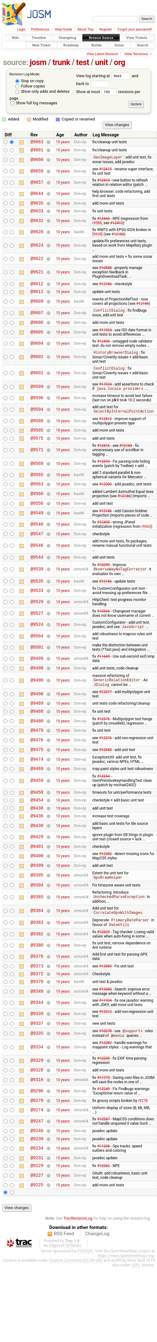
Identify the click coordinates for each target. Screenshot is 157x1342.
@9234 (37, 1186)
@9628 (37, 236)
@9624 (37, 249)
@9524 (37, 640)
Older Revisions (136, 54)
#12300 (105, 495)
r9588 (97, 227)
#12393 (103, 472)
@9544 (37, 571)
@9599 (37, 395)
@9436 (37, 841)
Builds (97, 45)
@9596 (37, 406)
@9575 (37, 448)
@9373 (37, 996)
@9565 (37, 485)
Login (21, 29)
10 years (63, 142)
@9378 (37, 986)
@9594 (37, 418)
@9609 (37, 307)
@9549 (37, 525)
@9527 (37, 628)
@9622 (37, 263)
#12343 (105, 770)
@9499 (37, 674)
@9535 (37, 596)
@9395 (37, 903)
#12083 (105, 996)
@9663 (37, 142)
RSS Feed (64, 1274)
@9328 (37, 1105)
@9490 (37, 711)
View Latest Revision (102, 54)
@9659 (37, 173)
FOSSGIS (85, 1291)
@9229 (37, 1205)
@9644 (37, 196)
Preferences (40, 29)
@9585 (37, 439)
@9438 (37, 832)
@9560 (37, 505)
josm (38, 62)
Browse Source (101, 38)
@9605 (37, 339)
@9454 (37, 823)
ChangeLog (97, 1274)
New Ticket (41, 45)
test (82, 62)
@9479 (37, 750)
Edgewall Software (65, 1286)
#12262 (103, 1205)
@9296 (37, 1126)
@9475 (37, 770)
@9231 (37, 1196)
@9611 (37, 297)
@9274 (37, 1146)
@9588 (37, 429)
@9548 (37, 536)
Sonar (119, 45)
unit (101, 62)
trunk (61, 62)
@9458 (37, 815)
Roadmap (71, 45)
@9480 (37, 740)
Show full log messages (33, 103)
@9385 (37, 926)
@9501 (37, 663)
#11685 (103, 672)
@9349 (37, 1024)
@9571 (37, 460)
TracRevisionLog (78, 1259)
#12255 (103, 1092)
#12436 (103, 348)
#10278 (105, 1065)
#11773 (103, 1113)
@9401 (37, 873)
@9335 (37, 1067)
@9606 (37, 329)
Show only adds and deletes (42, 91)
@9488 (37, 730)
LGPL (135, 1305)
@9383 (37, 952)
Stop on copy (29, 80)
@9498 (37, 684)
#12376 (103, 738)
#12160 (125, 456)
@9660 (37, 162)
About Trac (86, 29)
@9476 (37, 760)
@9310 (37, 1115)
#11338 (103, 1184)
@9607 (37, 319)
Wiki (15, 38)
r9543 (146, 538)
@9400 (37, 883)
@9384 (37, 940)
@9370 (37, 1014)
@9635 (37, 206)
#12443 (103, 222)
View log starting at (104, 75)
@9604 (37, 350)
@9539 (37, 583)
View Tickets (136, 38)
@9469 (37, 790)
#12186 (118, 238)
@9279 (37, 1136)
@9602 (37, 364)
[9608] (97, 238)
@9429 (37, 862)
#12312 (105, 1044)
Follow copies (30, 86)
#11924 (105, 337)
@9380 (37, 975)
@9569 (37, 474)
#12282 (105, 880)
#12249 (103, 1124)
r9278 (143, 1136)
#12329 (103, 962)
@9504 (37, 651)
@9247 (37, 1157)
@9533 (37, 606)
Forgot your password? (134, 29)
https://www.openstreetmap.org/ (126, 1296)
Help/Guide (63, 29)
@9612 (37, 288)
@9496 (37, 697)
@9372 (37, 1005)
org (119, 62)
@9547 (37, 547)
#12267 (103, 1155)
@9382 (37, 964)
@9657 (37, 184)
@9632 (37, 225)
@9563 (37, 495)
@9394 (37, 913)
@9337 (37, 1057)
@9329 (37, 1095)
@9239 (37, 1176)
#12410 (105, 171)
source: (15, 62)
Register (105, 29)
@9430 (37, 851)
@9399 (37, 892)
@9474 (37, 780)
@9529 (37, 617)
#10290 (103, 579)
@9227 (37, 1215)
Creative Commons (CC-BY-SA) (75, 1301)
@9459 (37, 803)
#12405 (103, 534)
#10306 (103, 626)
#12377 (105, 709)
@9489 (37, 721)
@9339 (37, 1047)
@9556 (37, 515)
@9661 (37, 151)
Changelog (67, 38)
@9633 (37, 215)
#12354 (103, 798)
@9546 (37, 559)
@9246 (37, 1167)
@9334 (37, 1081)
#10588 (105, 272)
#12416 (103, 456)
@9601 (37, 381)
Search (142, 45)
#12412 (116, 227)
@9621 (37, 276)
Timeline (38, 38)
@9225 (37, 1225)
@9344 (37, 1035)
